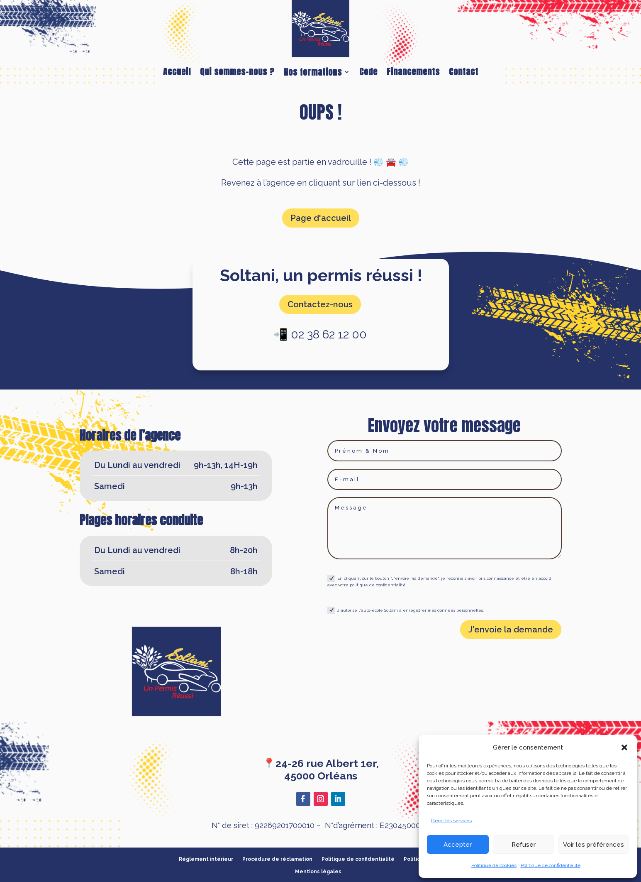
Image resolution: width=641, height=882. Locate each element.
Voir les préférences (593, 844)
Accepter (458, 844)
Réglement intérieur (206, 859)
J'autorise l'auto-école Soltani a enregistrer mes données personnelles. (405, 610)
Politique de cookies (494, 865)
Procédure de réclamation (277, 859)
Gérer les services (451, 820)
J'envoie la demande (510, 630)
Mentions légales (318, 872)
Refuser (524, 844)
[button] (624, 747)
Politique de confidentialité (550, 865)
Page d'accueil (320, 218)
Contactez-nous (320, 304)
